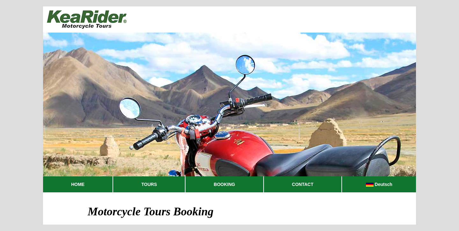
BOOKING (224, 184)
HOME (77, 184)
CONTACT (302, 184)
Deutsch (379, 184)
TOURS (149, 184)
